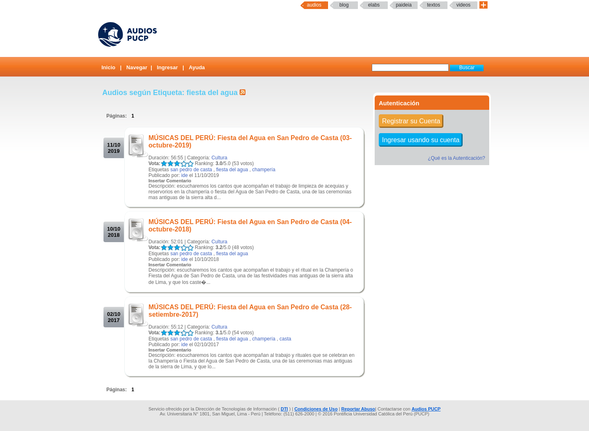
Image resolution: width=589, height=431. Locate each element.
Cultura (219, 158)
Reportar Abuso (358, 408)
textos (433, 5)
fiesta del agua (232, 169)
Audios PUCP (426, 408)
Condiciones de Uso (316, 408)
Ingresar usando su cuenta (420, 139)
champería (264, 169)
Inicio (108, 67)
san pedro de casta (191, 169)
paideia (404, 5)
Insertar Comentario (169, 180)
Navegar (136, 67)
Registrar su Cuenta (411, 121)
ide (184, 175)
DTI (284, 408)
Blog (344, 5)
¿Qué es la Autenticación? (456, 158)
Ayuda (197, 67)
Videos (463, 5)
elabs (374, 5)
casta (285, 339)
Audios (314, 5)
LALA (164, 164)
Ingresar (167, 67)
